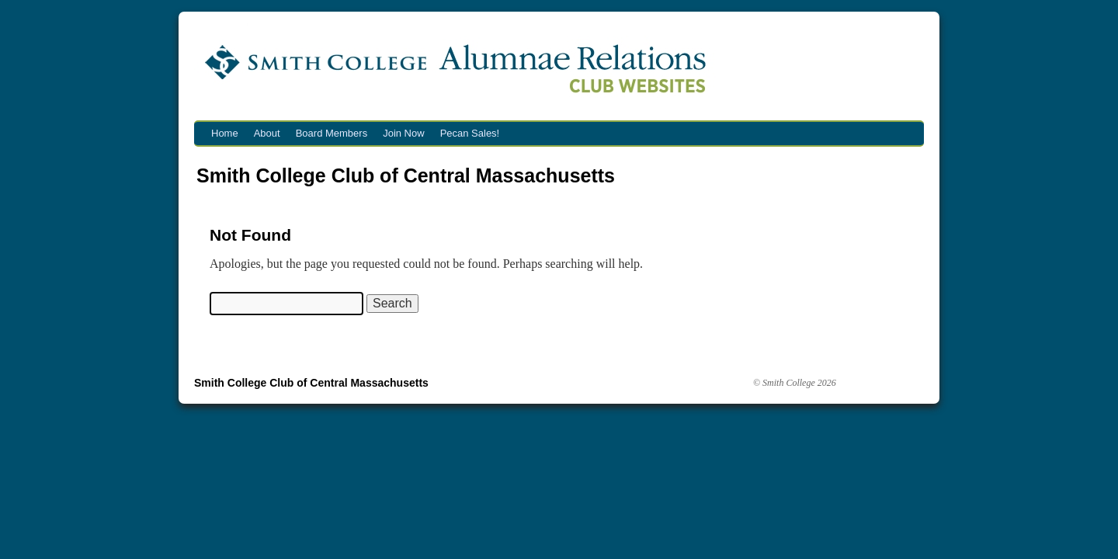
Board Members (331, 133)
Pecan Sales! (470, 133)
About (267, 133)
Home (224, 133)
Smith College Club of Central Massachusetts (405, 175)
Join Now (403, 133)
